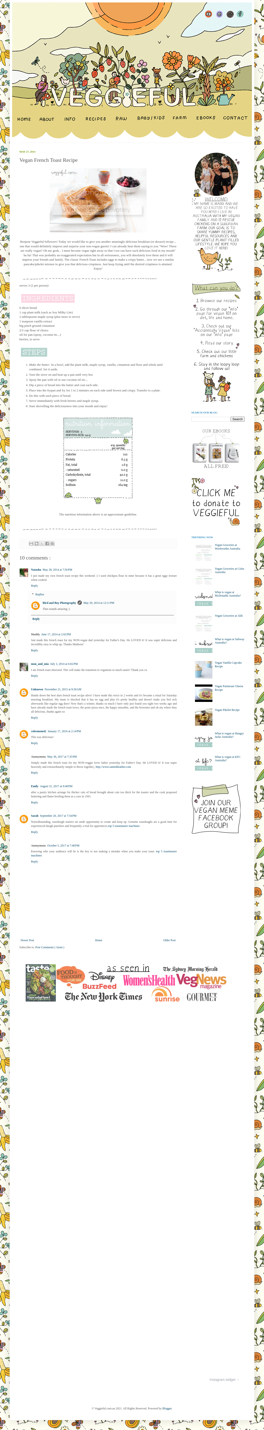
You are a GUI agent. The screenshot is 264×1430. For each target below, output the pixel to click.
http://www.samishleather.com (113, 767)
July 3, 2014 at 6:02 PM (64, 664)
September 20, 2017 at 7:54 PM (58, 815)
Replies (39, 594)
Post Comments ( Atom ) (49, 947)
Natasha (36, 569)
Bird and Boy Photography (59, 603)
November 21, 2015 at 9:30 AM (63, 689)
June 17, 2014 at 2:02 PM (56, 634)
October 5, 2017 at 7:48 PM (63, 845)
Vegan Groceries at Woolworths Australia (227, 546)
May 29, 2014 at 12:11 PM (98, 603)
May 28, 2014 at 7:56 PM (57, 569)
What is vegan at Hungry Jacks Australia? (229, 735)
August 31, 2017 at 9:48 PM (56, 786)
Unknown (37, 689)
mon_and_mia (40, 664)
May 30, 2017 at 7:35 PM (62, 756)
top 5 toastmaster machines (124, 826)
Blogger (167, 1408)
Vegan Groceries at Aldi (229, 615)
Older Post (169, 940)
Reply (34, 585)
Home (98, 940)
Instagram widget (222, 1379)
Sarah (35, 815)
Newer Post (27, 940)
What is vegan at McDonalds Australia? (228, 594)
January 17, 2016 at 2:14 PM (64, 731)
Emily (35, 786)
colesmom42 (38, 731)
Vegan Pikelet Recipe (227, 710)
